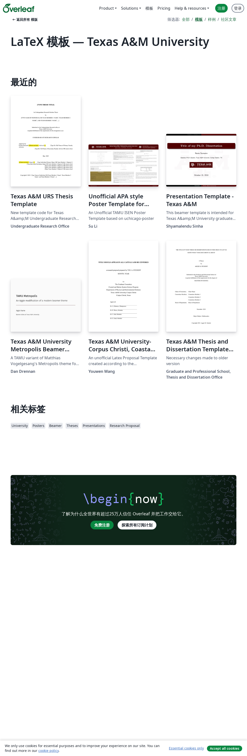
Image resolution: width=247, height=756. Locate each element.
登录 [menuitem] (238, 8)
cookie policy (48, 750)
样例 (212, 19)
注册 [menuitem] (221, 8)
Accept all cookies (224, 748)
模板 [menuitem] (149, 8)
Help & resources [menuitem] (190, 8)
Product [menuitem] (106, 8)
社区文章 (228, 19)
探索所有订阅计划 (137, 525)
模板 (199, 19)
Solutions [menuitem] (129, 8)
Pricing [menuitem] (164, 8)
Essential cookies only (186, 748)
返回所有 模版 (25, 19)
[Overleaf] (18, 8)
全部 (186, 19)
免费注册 (102, 525)
